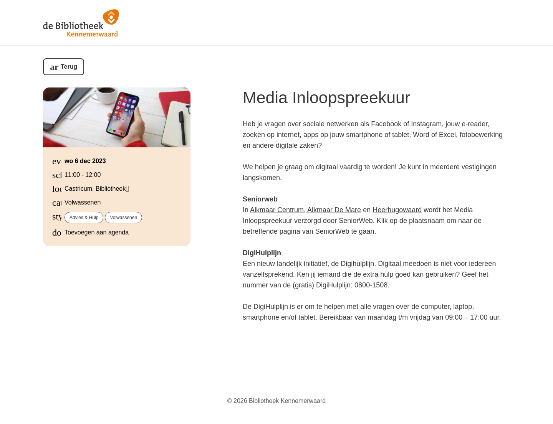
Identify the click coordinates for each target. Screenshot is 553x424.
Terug (69, 66)
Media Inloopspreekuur (326, 97)
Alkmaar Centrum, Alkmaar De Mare (305, 210)
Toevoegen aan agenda (97, 232)
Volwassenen (123, 217)
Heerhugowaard (397, 210)
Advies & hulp (84, 217)
